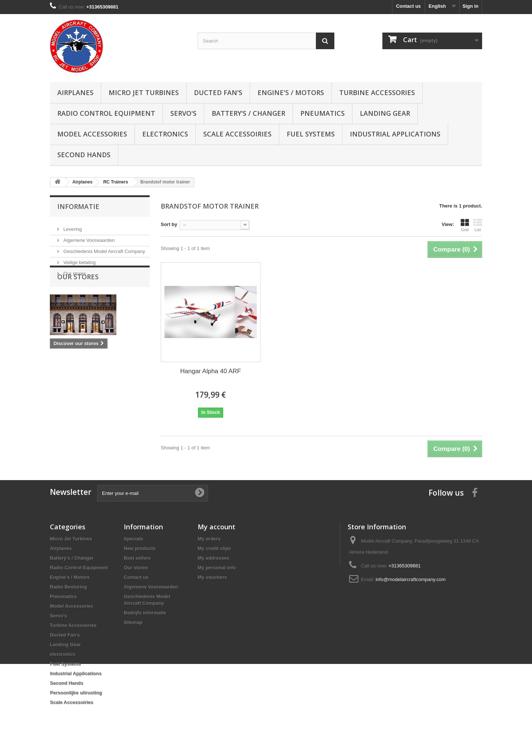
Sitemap (133, 622)
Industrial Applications (395, 133)
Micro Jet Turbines (144, 92)
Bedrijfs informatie (145, 612)
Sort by (169, 224)
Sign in (470, 6)
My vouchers (212, 577)
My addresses (213, 558)
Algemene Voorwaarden (88, 237)
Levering (72, 226)
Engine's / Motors (291, 92)
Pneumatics (322, 113)
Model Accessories (92, 133)
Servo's (183, 113)
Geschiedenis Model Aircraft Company (103, 248)
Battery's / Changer (248, 113)
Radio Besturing (68, 587)
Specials (133, 538)
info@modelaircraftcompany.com (411, 579)
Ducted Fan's (218, 92)
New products (140, 548)
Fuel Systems (311, 133)
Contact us (408, 6)
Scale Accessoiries (237, 133)
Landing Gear (385, 113)
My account (216, 526)
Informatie (78, 206)
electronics (165, 133)
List (477, 225)
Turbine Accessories (377, 92)
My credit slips (214, 548)
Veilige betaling (79, 259)
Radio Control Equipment (106, 113)
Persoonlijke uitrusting (76, 692)
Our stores (74, 270)
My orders (209, 538)
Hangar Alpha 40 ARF (210, 371)
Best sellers (137, 558)
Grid (465, 225)
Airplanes (75, 92)
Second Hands (83, 154)
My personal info (217, 567)
